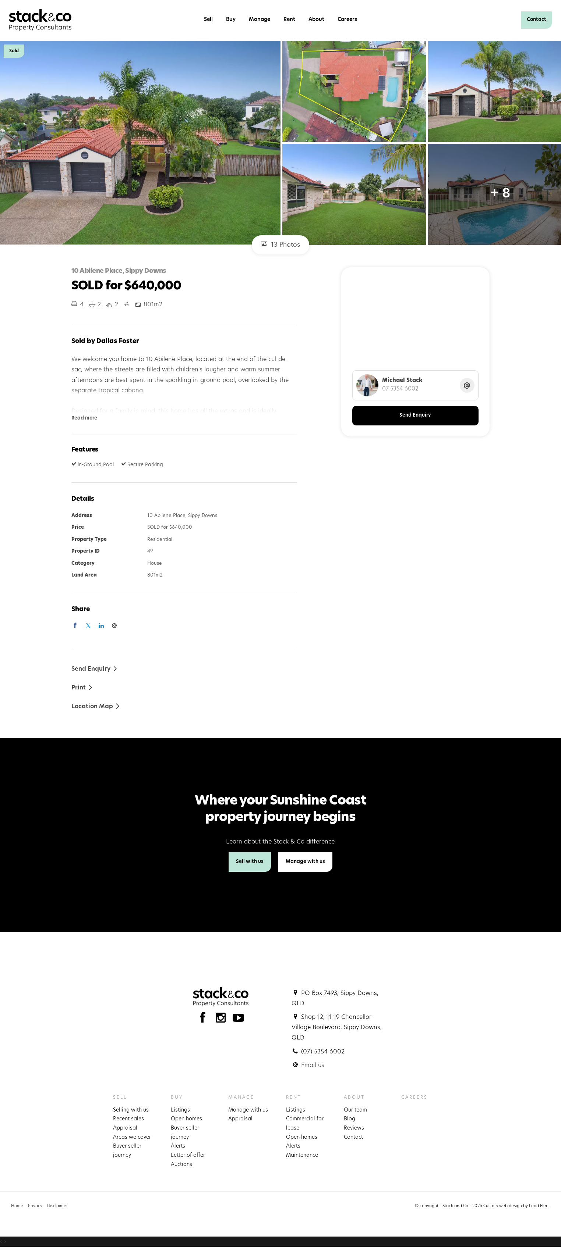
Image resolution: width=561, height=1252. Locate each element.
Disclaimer (57, 1206)
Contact (536, 19)
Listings (180, 1110)
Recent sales (128, 1119)
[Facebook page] (204, 1020)
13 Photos (280, 244)
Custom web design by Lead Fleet (516, 1206)
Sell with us (250, 861)
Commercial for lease (305, 1123)
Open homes (186, 1119)
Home (17, 1206)
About (316, 19)
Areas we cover (132, 1137)
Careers (347, 19)
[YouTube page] (238, 1020)
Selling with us (131, 1110)
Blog (349, 1119)
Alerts (178, 1146)
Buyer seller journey (127, 1151)
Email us (312, 1066)
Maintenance (302, 1155)
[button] (82, 687)
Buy (231, 19)
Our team (355, 1110)
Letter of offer (188, 1155)
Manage (259, 19)
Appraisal (125, 1128)
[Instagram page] (223, 1020)
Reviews (354, 1128)
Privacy (35, 1206)
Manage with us (305, 861)
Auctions (181, 1164)
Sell (208, 19)
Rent (289, 19)
